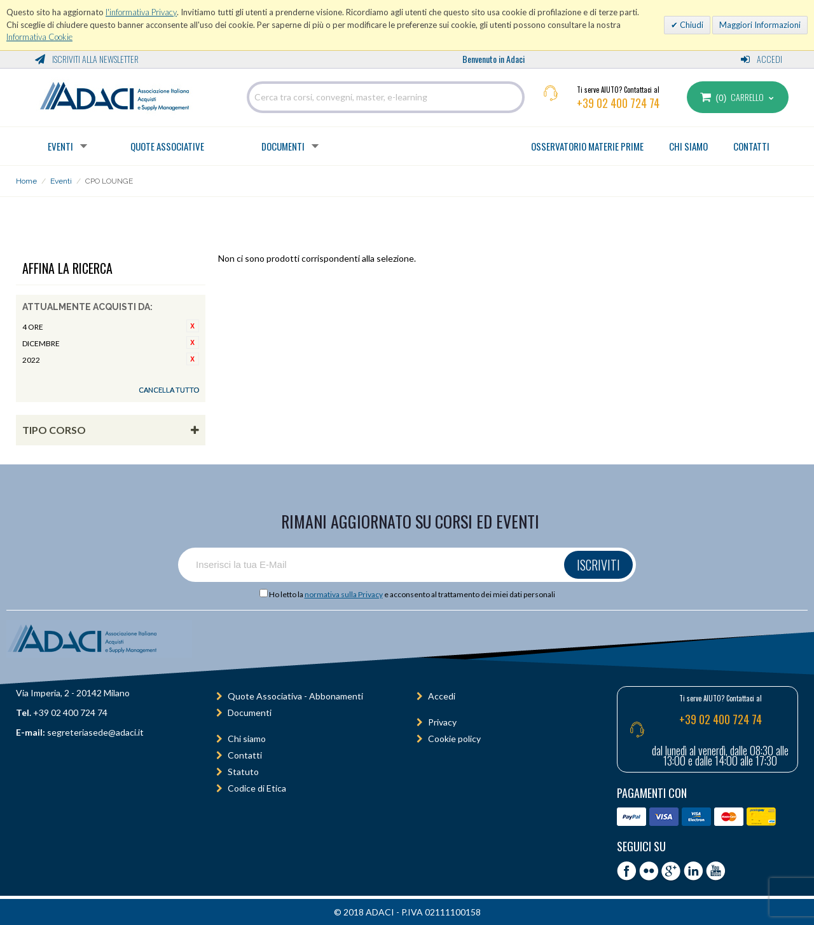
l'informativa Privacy (141, 12)
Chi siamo (247, 738)
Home (26, 181)
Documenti (283, 146)
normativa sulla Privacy (344, 594)
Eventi (60, 146)
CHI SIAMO (688, 146)
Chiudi (690, 25)
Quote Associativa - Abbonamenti (295, 696)
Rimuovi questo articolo (192, 326)
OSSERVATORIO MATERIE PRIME (587, 146)
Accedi (761, 58)
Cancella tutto (169, 390)
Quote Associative (167, 146)
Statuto (243, 771)
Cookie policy (454, 738)
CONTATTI (751, 146)
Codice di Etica (257, 788)
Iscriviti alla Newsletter (87, 58)
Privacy (442, 722)
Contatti (245, 755)
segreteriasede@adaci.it (95, 732)
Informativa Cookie (39, 37)
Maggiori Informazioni (760, 25)
